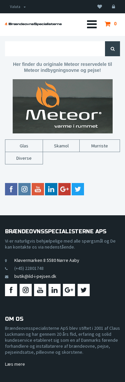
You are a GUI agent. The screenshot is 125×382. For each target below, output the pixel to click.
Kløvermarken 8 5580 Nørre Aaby (46, 260)
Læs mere (15, 364)
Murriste (99, 146)
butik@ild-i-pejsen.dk (35, 276)
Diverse (24, 158)
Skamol (61, 146)
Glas (24, 146)
